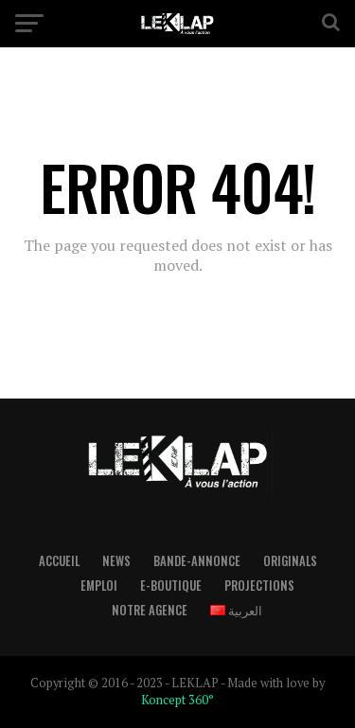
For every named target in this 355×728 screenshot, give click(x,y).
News (116, 561)
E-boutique (171, 586)
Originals (290, 561)
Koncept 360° (177, 700)
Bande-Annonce (196, 561)
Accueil (59, 561)
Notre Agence (149, 610)
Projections (259, 586)
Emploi (98, 586)
